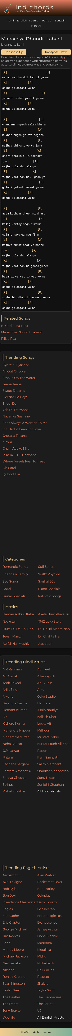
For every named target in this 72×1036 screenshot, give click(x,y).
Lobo (6, 943)
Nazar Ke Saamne (16, 416)
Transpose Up (13, 52)
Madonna (44, 943)
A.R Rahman (12, 669)
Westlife (9, 1017)
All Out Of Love (14, 371)
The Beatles (11, 997)
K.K (5, 717)
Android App (57, 57)
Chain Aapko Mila (16, 448)
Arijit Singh (11, 689)
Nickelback (45, 963)
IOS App (37, 57)
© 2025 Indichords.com (36, 1032)
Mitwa (7, 442)
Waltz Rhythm (49, 574)
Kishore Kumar (14, 723)
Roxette (43, 977)
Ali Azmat (10, 676)
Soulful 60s (46, 581)
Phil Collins (45, 970)
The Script (45, 1004)
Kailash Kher (46, 717)
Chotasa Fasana (15, 436)
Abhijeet (43, 669)
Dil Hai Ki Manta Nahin (55, 629)
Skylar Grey (11, 990)
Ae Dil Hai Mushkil (16, 644)
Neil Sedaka (12, 963)
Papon (42, 751)
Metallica (44, 950)
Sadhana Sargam (16, 764)
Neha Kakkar (12, 744)
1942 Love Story (49, 621)
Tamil (11, 20)
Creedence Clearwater (20, 902)
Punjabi (47, 20)
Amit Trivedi (12, 683)
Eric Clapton (12, 922)
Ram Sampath (48, 757)
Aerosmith (11, 875)
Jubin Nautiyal (48, 710)
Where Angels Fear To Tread (24, 461)
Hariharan (44, 703)
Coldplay (43, 895)
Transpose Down (56, 52)
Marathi (36, 25)
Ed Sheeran (46, 909)
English (22, 20)
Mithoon (43, 730)
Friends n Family (15, 574)
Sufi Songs (46, 567)
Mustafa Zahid (48, 737)
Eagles (8, 909)
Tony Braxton (13, 1010)
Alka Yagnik (46, 676)
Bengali (60, 20)
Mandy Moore (13, 950)
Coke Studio (46, 696)
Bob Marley (46, 889)
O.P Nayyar (11, 751)
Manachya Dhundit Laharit (21, 332)
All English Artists (50, 1017)
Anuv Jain (44, 683)
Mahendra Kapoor (16, 730)
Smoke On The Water (19, 378)
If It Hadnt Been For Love (22, 429)
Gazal (7, 589)
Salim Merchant (49, 764)
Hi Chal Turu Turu (14, 326)
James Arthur (47, 929)
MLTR (41, 956)
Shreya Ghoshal (14, 778)
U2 (39, 1010)
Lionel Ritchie (47, 936)
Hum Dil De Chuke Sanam (19, 629)
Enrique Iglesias (49, 916)
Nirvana (9, 970)
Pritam (8, 757)
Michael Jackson (15, 956)
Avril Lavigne (12, 882)
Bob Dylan (11, 889)
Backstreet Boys (49, 882)
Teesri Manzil (12, 636)
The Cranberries (49, 997)
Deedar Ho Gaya (15, 397)
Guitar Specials (14, 596)
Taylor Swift (46, 990)
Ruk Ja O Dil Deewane (20, 455)
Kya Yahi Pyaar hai (16, 365)
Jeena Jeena (12, 384)
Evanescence (47, 922)
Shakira (42, 983)
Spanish (34, 20)
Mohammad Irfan (16, 737)
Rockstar (9, 621)
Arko (40, 689)
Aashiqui (45, 644)
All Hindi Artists (49, 791)
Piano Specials (49, 589)
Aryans (8, 696)
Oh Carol (9, 468)
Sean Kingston (14, 983)
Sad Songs (11, 581)
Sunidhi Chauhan (50, 784)
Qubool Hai (11, 474)
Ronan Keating (14, 977)
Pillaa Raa (8, 338)
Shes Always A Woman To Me (25, 423)
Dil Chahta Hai (49, 636)
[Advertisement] (36, 516)
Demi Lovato (46, 902)
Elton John (11, 916)
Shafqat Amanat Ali (17, 771)
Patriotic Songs (49, 596)
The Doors (10, 1004)
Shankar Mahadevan (53, 771)
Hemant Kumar (15, 710)
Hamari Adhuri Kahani (19, 614)
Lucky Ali (44, 723)
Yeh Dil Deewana (16, 410)
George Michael (15, 929)
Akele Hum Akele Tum (55, 614)
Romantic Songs (15, 567)
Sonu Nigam (46, 778)
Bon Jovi (9, 895)
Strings (8, 784)
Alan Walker (46, 875)
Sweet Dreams (14, 391)
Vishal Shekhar (14, 791)
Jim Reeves (11, 936)
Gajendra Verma (15, 703)
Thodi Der (10, 403)
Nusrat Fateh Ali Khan (53, 744)
